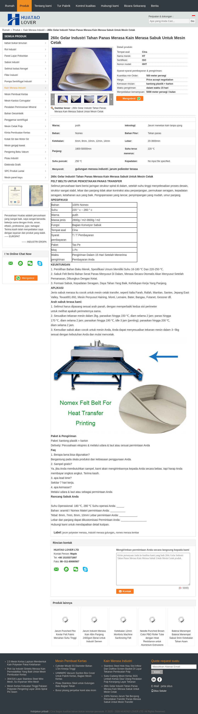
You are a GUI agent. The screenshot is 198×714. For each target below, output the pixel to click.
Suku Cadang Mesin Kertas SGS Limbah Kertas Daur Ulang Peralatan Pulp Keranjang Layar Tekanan (123, 679)
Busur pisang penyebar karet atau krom (75, 690)
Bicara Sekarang (135, 5)
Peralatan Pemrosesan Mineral (20, 107)
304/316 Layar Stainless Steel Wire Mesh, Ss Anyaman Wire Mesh (25, 680)
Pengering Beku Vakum (16, 152)
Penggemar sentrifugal (16, 120)
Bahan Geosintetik (13, 113)
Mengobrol (132, 98)
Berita (155, 5)
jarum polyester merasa (74, 532)
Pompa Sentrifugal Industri (18, 81)
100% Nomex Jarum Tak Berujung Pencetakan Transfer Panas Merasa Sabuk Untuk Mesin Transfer (122, 699)
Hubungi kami (110, 5)
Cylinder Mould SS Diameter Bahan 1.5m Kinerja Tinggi (73, 667)
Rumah (9, 5)
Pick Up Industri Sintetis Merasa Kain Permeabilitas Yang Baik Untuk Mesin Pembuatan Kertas (26, 671)
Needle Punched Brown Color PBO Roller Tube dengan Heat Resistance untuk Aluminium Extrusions (152, 638)
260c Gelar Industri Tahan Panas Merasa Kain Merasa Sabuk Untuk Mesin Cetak (121, 689)
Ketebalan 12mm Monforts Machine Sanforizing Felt (123, 634)
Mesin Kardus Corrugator (17, 100)
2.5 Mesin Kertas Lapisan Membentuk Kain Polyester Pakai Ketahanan (26, 663)
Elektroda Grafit (12, 164)
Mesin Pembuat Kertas (16, 94)
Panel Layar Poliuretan (16, 56)
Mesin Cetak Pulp (13, 126)
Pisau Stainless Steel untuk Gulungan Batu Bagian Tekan (74, 684)
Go (192, 21)
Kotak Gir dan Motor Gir (16, 139)
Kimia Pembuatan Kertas (17, 132)
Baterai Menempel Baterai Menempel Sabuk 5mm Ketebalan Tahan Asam (181, 636)
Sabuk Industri (11, 62)
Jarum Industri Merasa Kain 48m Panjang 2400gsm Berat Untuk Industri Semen (94, 636)
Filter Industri (11, 75)
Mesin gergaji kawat (14, 145)
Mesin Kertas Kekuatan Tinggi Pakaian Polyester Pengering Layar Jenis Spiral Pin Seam (27, 689)
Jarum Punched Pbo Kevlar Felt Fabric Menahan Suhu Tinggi (65, 634)
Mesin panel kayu (13, 177)
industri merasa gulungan (101, 532)
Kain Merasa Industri (34, 30)
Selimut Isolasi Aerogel (16, 68)
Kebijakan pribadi (39, 711)
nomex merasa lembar (127, 532)
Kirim (157, 672)
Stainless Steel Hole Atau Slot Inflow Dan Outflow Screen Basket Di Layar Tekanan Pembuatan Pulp (123, 669)
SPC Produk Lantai (14, 171)
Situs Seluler (158, 691)
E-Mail (155, 686)
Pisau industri (11, 158)
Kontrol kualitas (86, 5)
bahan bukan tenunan (15, 43)
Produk (24, 5)
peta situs (166, 686)
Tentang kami (43, 5)
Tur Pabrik (63, 5)
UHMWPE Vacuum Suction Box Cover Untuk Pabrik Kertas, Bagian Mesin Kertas (75, 676)
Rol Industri (10, 49)
